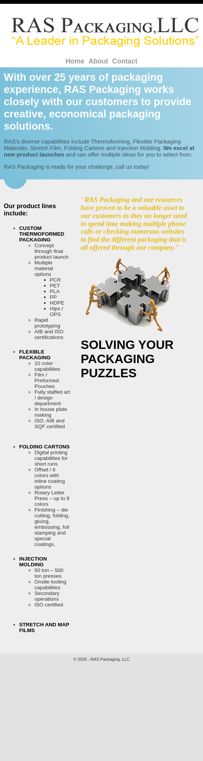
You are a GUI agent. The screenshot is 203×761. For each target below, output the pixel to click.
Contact (125, 61)
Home (74, 61)
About (98, 61)
